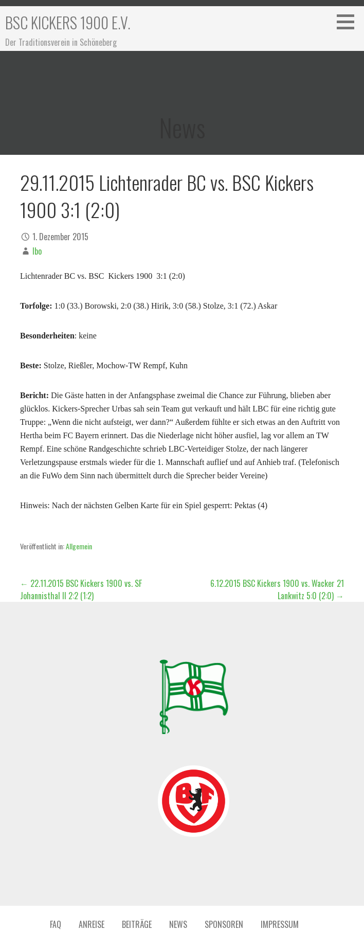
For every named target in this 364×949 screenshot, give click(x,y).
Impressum (280, 924)
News (178, 924)
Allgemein (79, 546)
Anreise (91, 924)
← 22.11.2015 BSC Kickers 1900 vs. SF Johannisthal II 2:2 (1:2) (81, 589)
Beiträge (137, 924)
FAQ (55, 924)
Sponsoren (224, 924)
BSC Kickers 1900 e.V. (68, 22)
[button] (349, 21)
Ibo (37, 251)
